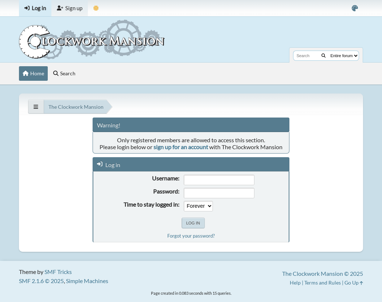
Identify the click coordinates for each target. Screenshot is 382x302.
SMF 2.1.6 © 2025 (41, 280)
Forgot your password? (191, 236)
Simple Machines (87, 280)
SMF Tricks (58, 271)
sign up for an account (180, 146)
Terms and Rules (322, 282)
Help (295, 282)
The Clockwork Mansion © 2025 (322, 273)
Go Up (353, 282)
